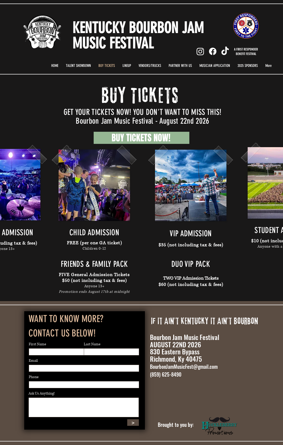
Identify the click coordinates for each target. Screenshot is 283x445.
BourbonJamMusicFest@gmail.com (184, 366)
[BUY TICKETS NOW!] (141, 138)
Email (33, 361)
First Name (37, 344)
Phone (34, 377)
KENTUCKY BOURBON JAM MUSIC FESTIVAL (138, 35)
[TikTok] (225, 51)
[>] (133, 422)
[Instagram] (200, 51)
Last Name (92, 344)
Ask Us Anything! (42, 393)
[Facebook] (213, 51)
